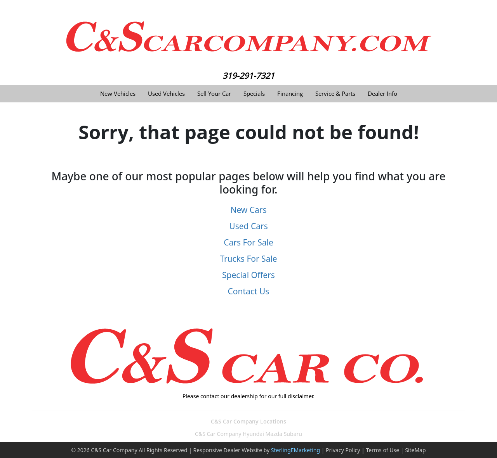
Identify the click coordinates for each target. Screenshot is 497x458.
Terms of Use (382, 450)
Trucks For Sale (248, 258)
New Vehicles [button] (118, 94)
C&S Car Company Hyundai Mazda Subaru (248, 433)
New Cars (248, 209)
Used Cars (248, 226)
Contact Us (248, 291)
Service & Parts (335, 94)
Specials (254, 94)
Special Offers (248, 275)
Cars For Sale (248, 242)
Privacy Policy (343, 450)
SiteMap (415, 450)
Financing (290, 94)
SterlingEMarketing (295, 450)
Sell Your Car (214, 94)
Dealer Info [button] (382, 94)
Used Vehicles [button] (166, 94)
